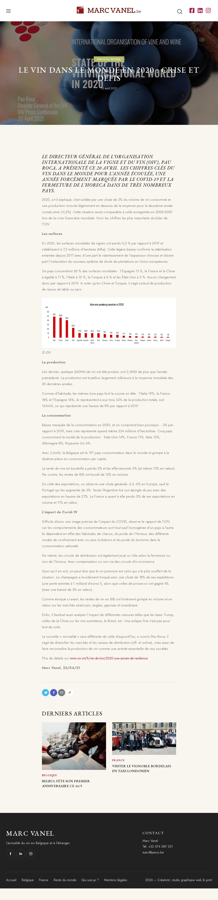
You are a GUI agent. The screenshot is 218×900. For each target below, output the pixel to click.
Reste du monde (109, 59)
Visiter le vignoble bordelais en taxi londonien (140, 775)
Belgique (49, 778)
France (118, 763)
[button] (8, 11)
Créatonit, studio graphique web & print (184, 891)
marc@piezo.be (153, 864)
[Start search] (180, 11)
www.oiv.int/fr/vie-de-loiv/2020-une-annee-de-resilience (112, 658)
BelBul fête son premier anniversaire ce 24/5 (71, 790)
